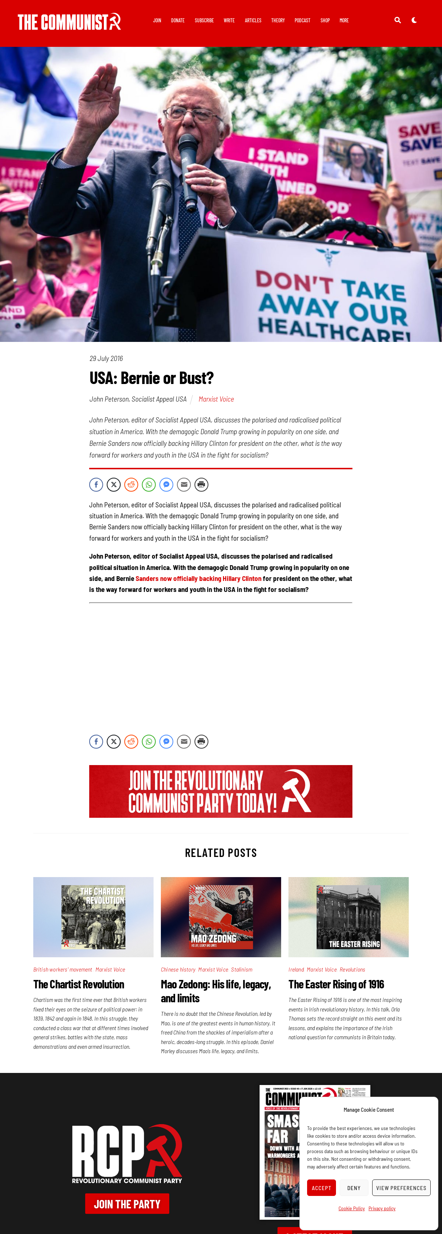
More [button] (344, 20)
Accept (322, 1188)
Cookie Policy (352, 1208)
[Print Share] (201, 485)
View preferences (401, 1188)
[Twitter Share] (114, 485)
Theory (278, 20)
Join (157, 20)
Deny (354, 1188)
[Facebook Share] (96, 485)
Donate (178, 20)
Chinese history (178, 969)
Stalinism (241, 969)
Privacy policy (382, 1208)
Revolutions (352, 969)
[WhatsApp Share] (149, 485)
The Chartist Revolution (78, 984)
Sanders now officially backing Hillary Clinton (198, 578)
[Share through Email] (184, 485)
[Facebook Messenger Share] (166, 485)
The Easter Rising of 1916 (336, 984)
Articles (253, 20)
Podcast (302, 20)
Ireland (295, 969)
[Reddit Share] (131, 485)
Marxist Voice (216, 398)
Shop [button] (325, 20)
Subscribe (204, 20)
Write (229, 20)
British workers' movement (62, 969)
